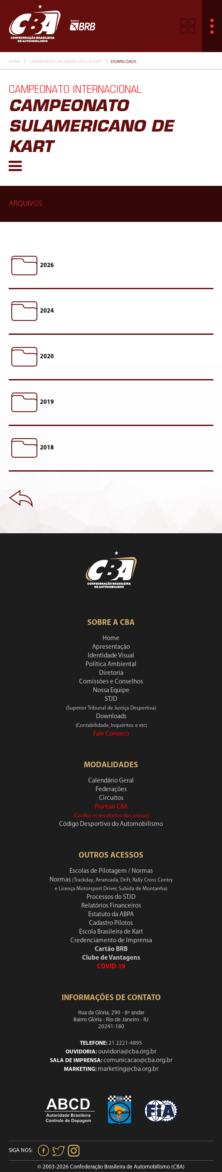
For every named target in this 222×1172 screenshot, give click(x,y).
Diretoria (111, 673)
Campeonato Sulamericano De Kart (65, 61)
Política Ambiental (111, 664)
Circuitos (111, 798)
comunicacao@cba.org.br (137, 1060)
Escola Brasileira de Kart (111, 932)
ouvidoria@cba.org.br (127, 1052)
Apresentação (111, 647)
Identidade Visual (111, 656)
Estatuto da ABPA (111, 914)
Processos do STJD (111, 897)
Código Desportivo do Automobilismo (111, 824)
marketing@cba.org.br (128, 1069)
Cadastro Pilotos (111, 923)
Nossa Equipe (111, 690)
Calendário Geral (111, 781)
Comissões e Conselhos (111, 682)
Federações (111, 789)
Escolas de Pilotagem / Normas (111, 871)
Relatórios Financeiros (111, 906)
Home (14, 61)
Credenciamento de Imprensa (111, 941)
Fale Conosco (111, 734)
